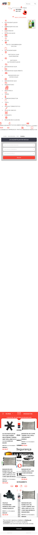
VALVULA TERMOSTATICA (12, 105)
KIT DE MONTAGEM (10, 49)
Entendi (19, 528)
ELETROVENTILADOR (11, 21)
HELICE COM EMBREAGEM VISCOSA (13, 44)
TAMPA (7, 93)
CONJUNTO (8, 113)
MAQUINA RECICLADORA (12, 118)
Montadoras (11, 136)
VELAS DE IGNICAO (10, 109)
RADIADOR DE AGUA (11, 65)
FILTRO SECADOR (10, 33)
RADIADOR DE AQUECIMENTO (14, 69)
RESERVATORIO (9, 83)
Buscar (19, 157)
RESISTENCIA (9, 88)
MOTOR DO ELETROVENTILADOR (12, 60)
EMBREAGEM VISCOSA (11, 25)
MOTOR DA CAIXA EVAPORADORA (12, 54)
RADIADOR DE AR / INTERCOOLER (12, 75)
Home (5, 136)
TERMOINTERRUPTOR (11, 97)
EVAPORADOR (9, 29)
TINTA (7, 101)
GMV (6, 35)
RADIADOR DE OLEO (11, 80)
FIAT (18, 136)
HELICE (7, 39)
